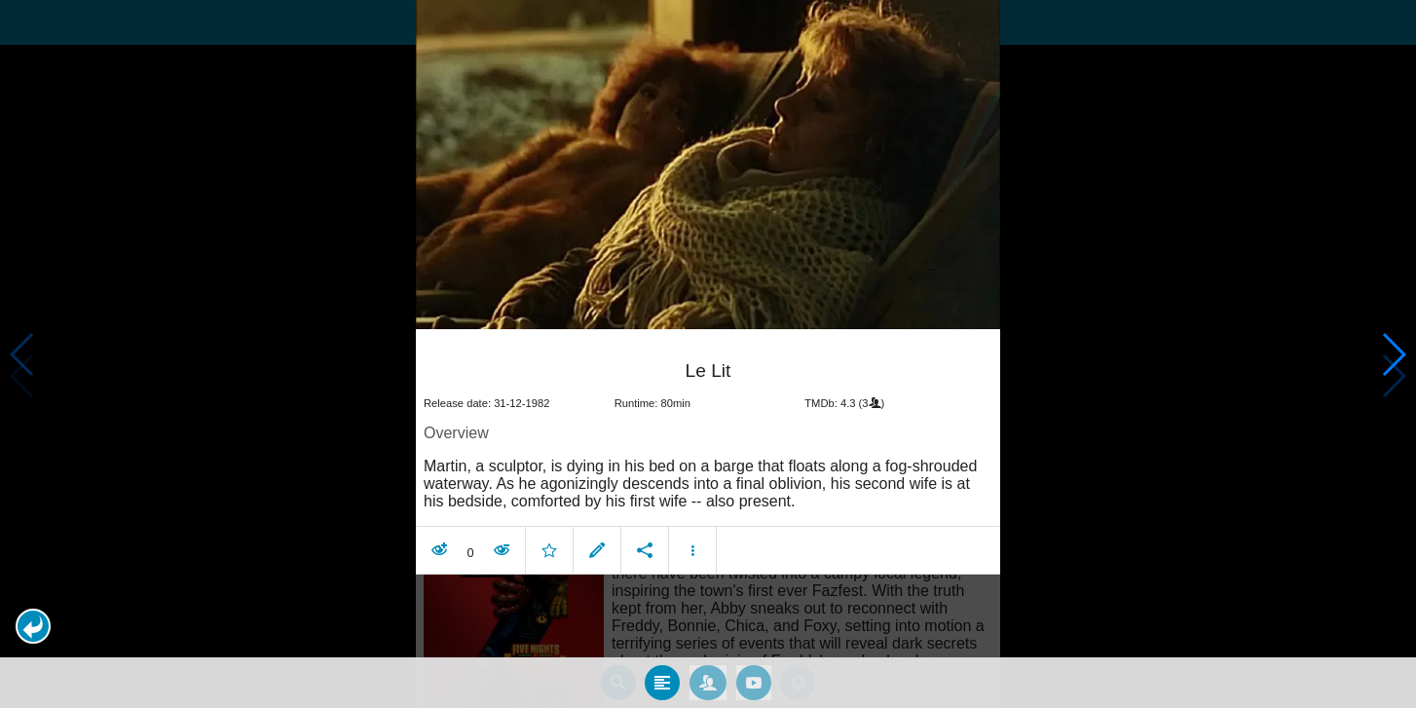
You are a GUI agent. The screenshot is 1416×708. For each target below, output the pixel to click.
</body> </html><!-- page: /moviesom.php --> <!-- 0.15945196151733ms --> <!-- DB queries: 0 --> (708, 354)
